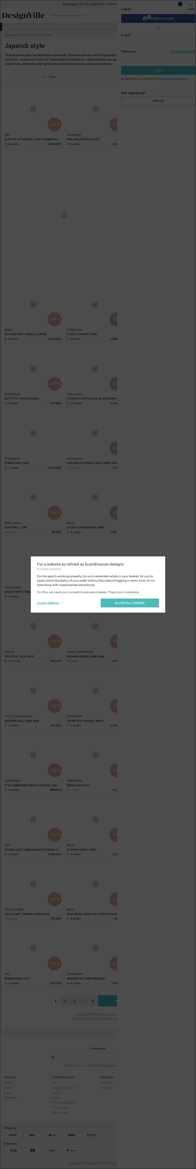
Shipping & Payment (64, 1087)
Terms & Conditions (63, 1102)
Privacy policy (60, 1107)
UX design (74, 1163)
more (172, 26)
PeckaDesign (119, 1163)
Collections (106, 1082)
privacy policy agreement (116, 1065)
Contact (8, 1082)
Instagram (154, 1082)
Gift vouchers (60, 1112)
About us (9, 1087)
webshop (91, 1163)
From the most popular (146, 76)
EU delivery (70, 4)
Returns (56, 1092)
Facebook (153, 1087)
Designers (106, 1087)
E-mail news (98, 1048)
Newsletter (10, 1097)
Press (7, 1092)
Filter (50, 76)
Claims (56, 1097)
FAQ (54, 1082)
